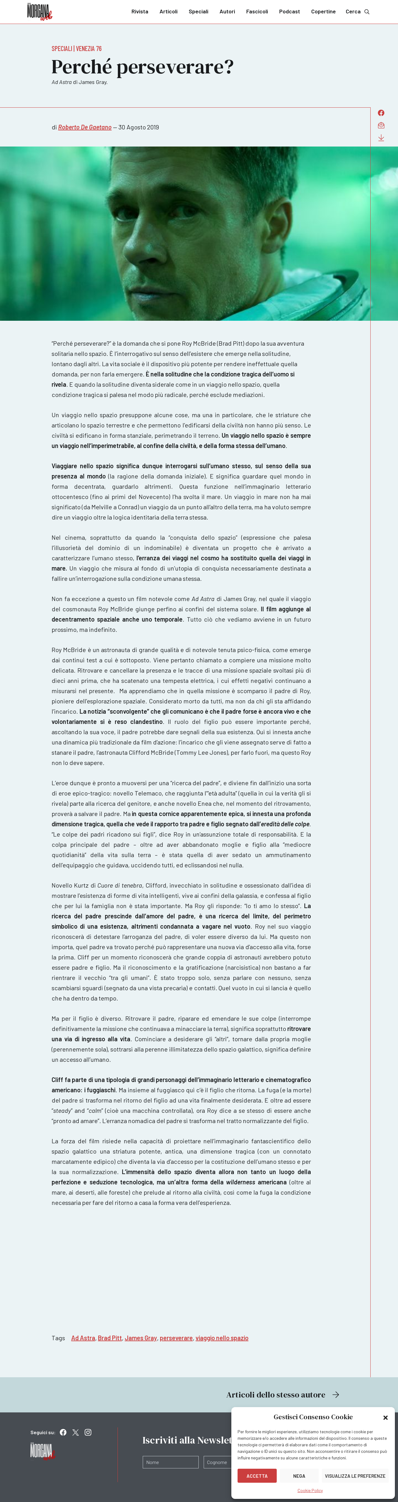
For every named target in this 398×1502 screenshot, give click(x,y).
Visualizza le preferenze (355, 1476)
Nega (299, 1476)
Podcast (289, 11)
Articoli (169, 11)
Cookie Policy (310, 1490)
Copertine (323, 11)
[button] (385, 1417)
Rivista (140, 11)
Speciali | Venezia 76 (77, 48)
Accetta (257, 1476)
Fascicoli (257, 11)
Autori (227, 11)
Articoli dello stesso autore (283, 1394)
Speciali (198, 11)
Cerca (358, 11)
